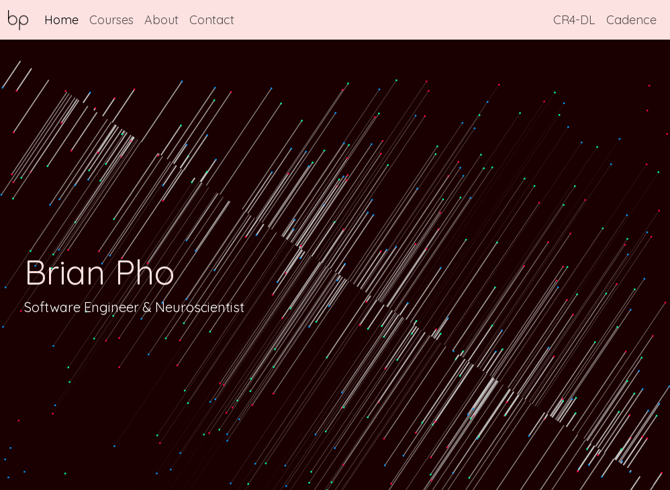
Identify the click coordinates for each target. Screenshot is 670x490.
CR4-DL (574, 20)
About (161, 20)
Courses (111, 20)
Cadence (631, 20)
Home (61, 20)
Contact (211, 20)
